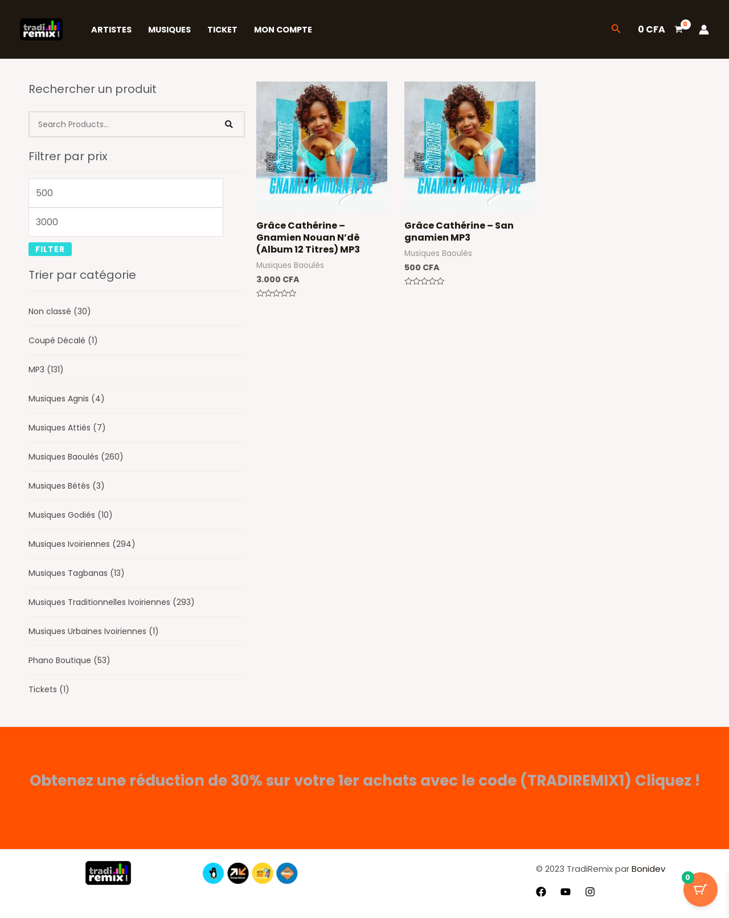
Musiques (169, 29)
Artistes (111, 29)
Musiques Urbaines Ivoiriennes (93, 631)
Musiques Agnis (66, 398)
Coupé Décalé (63, 340)
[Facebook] (541, 892)
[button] (616, 30)
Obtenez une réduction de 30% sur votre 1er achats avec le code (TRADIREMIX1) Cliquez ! (365, 780)
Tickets (48, 689)
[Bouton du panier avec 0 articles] (700, 889)
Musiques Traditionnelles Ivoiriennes (111, 602)
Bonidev (647, 869)
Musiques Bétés (66, 486)
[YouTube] (565, 892)
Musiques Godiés (70, 515)
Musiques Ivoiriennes (82, 544)
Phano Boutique (69, 660)
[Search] (229, 124)
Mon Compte (283, 29)
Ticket (222, 29)
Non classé (59, 311)
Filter (50, 249)
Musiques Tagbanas (76, 573)
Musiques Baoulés (76, 456)
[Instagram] (590, 892)
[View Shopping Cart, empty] (660, 30)
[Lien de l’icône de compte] (704, 30)
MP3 (46, 369)
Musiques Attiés (67, 427)
